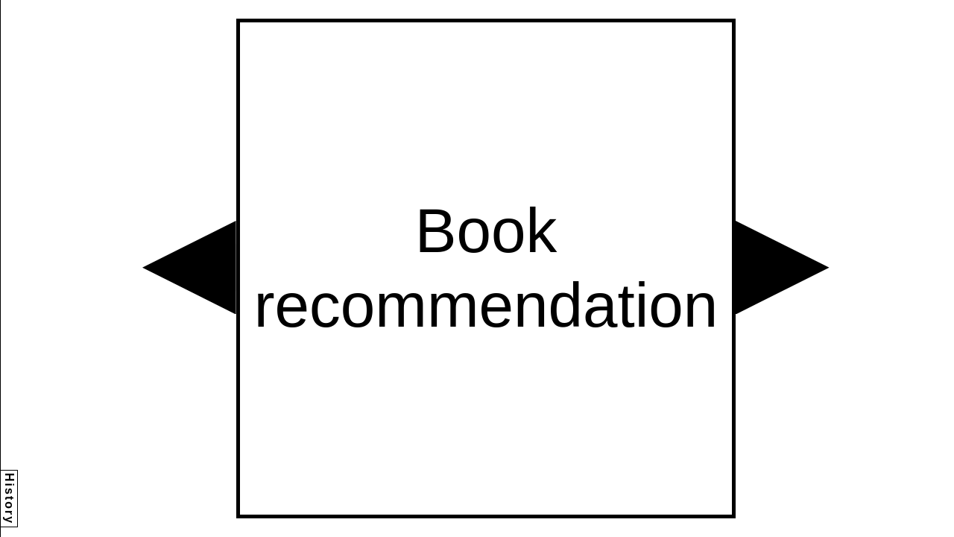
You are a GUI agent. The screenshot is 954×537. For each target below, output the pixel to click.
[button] (189, 268)
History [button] (9, 498)
